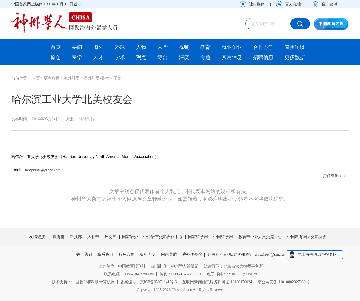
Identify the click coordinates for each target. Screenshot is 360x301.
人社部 (93, 237)
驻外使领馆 (192, 255)
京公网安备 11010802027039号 (284, 282)
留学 (77, 57)
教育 (205, 47)
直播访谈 (295, 47)
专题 (205, 57)
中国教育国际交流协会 (307, 237)
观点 (141, 57)
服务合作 (126, 255)
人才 (98, 57)
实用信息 (232, 57)
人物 (141, 47)
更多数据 (295, 57)
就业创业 (232, 47)
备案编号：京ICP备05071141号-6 (148, 282)
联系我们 (105, 255)
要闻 (77, 47)
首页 (56, 47)
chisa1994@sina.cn (270, 255)
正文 (117, 78)
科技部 (76, 237)
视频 (184, 47)
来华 (163, 47)
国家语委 (130, 237)
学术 (120, 57)
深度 (184, 57)
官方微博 (329, 4)
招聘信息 (263, 57)
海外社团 (72, 78)
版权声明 (148, 255)
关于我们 (84, 255)
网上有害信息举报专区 (317, 254)
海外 (98, 47)
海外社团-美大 (96, 78)
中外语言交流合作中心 (163, 237)
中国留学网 (223, 237)
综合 (163, 57)
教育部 (59, 237)
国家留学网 (198, 237)
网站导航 (169, 255)
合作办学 (263, 47)
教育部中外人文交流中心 (260, 237)
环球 (120, 47)
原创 (56, 57)
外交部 (110, 237)
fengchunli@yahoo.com (42, 170)
